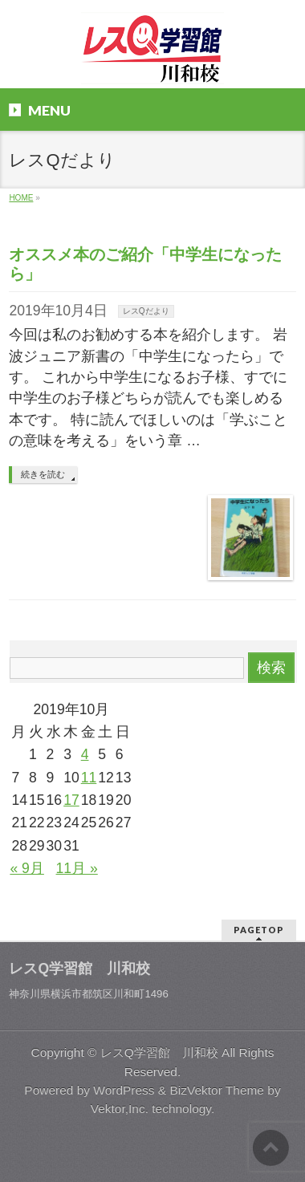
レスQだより (146, 311)
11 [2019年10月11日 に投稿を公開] (89, 778)
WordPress (123, 1090)
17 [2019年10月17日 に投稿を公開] (71, 800)
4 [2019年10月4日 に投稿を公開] (85, 754)
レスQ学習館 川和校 (159, 1052)
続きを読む (43, 474)
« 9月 (26, 868)
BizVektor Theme (216, 1090)
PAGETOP (259, 929)
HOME (21, 197)
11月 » (77, 868)
